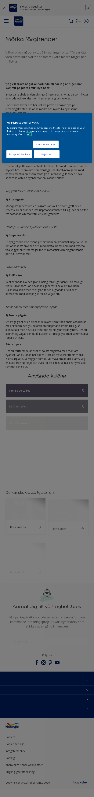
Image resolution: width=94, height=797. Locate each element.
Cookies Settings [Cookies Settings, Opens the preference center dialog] (46, 144)
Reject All (47, 154)
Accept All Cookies (19, 154)
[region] (47, 138)
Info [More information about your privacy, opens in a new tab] (29, 134)
